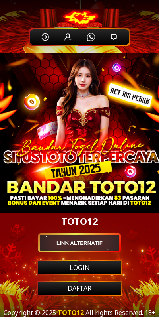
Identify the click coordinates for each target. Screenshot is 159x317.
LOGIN (80, 267)
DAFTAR (79, 288)
